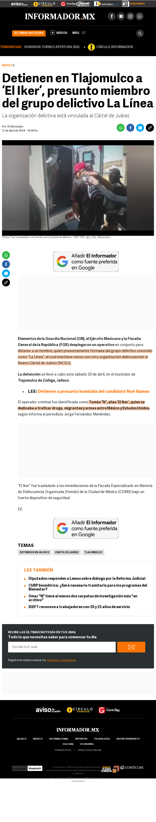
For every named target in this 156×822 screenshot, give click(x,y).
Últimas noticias (29, 33)
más (78, 33)
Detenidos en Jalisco (34, 552)
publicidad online (89, 750)
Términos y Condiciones (61, 660)
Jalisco (21, 739)
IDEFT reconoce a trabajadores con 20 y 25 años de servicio (79, 607)
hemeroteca (63, 750)
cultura (68, 744)
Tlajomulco (93, 552)
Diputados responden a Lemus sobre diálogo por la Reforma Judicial (87, 579)
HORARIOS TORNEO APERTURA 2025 (51, 47)
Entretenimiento (128, 739)
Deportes (81, 739)
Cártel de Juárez (67, 552)
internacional (58, 739)
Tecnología (102, 739)
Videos (59, 33)
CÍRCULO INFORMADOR (114, 47)
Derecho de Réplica (83, 778)
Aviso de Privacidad (61, 778)
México (7, 65)
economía (87, 744)
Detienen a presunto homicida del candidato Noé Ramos (94, 392)
